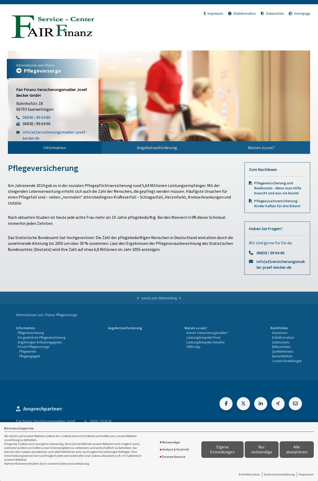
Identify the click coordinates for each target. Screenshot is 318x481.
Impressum (306, 474)
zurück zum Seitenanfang (159, 298)
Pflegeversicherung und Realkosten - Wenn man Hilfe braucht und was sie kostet (277, 188)
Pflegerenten (28, 351)
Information (54, 147)
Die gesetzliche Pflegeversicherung (41, 337)
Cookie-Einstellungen (287, 361)
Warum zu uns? (261, 147)
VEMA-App (193, 347)
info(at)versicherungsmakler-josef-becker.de (281, 264)
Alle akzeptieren (296, 449)
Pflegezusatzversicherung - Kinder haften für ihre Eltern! (277, 203)
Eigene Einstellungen (222, 449)
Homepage (299, 13)
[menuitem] (54, 147)
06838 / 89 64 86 (270, 252)
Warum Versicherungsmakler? (207, 333)
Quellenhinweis (282, 351)
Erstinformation (249, 474)
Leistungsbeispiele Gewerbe (205, 342)
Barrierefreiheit (282, 356)
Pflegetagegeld (29, 356)
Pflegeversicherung (31, 333)
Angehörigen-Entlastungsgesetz (40, 342)
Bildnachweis (281, 347)
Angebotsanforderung (157, 147)
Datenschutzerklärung (279, 474)
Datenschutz (272, 13)
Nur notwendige (261, 449)
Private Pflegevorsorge (33, 347)
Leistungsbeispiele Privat (203, 337)
